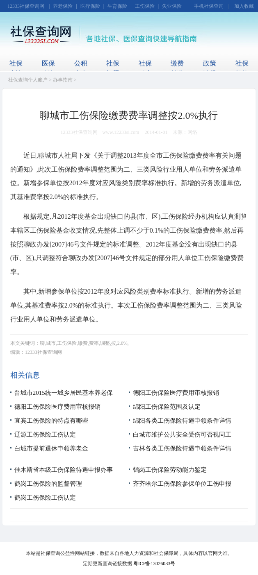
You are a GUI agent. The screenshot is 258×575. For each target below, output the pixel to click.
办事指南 (63, 80)
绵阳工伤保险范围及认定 (167, 406)
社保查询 (16, 68)
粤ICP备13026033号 (154, 563)
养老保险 (63, 6)
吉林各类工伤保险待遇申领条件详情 (182, 448)
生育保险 (117, 6)
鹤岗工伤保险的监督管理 (48, 483)
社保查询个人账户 (28, 80)
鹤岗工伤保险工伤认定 (45, 497)
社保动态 (145, 68)
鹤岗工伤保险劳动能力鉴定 (170, 469)
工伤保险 (145, 6)
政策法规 (209, 68)
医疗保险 (90, 6)
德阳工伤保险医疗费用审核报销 (176, 392)
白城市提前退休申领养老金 (51, 448)
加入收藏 (244, 6)
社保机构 (242, 68)
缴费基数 (177, 68)
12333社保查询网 (25, 6)
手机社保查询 (209, 6)
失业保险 (172, 6)
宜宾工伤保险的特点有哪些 (51, 420)
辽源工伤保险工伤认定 (45, 434)
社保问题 (112, 68)
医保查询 (48, 68)
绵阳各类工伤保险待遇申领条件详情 (182, 420)
